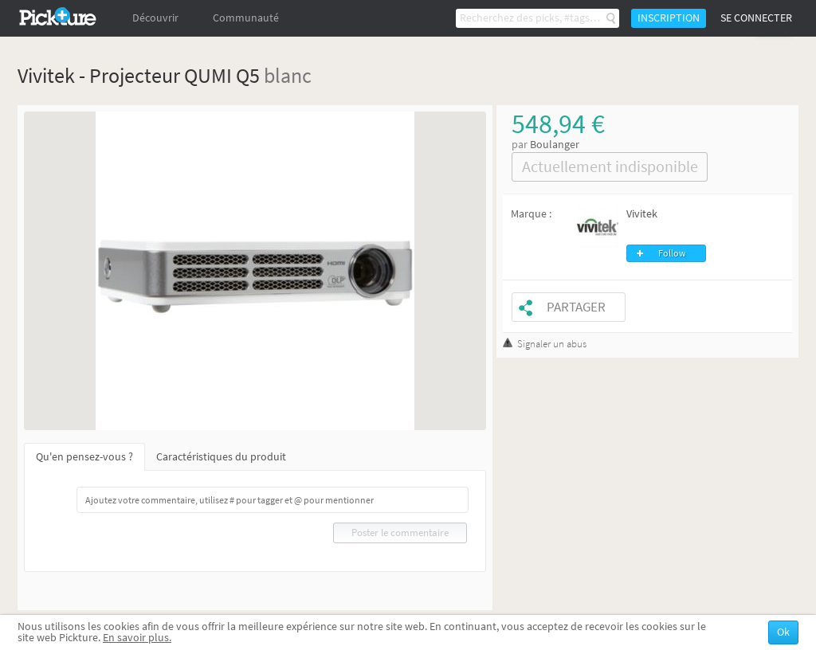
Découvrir (155, 17)
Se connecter (756, 17)
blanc (288, 75)
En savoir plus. (137, 637)
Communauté (246, 17)
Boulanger (554, 144)
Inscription (669, 17)
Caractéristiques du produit (221, 456)
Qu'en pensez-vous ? (84, 456)
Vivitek (641, 213)
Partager (576, 307)
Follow (672, 253)
